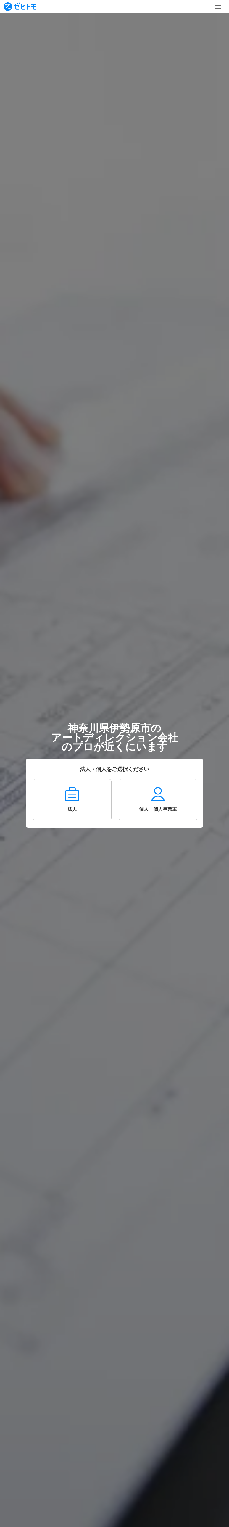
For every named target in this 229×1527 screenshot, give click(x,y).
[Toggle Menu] (218, 7)
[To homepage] (19, 6)
